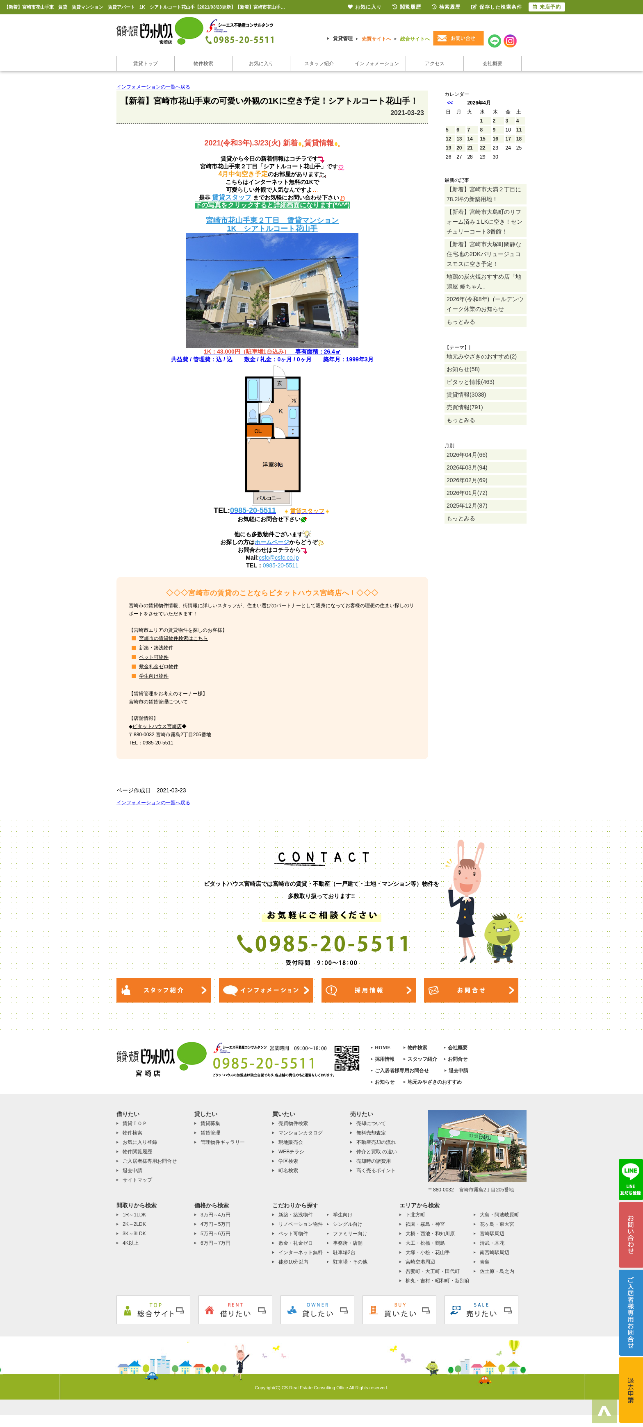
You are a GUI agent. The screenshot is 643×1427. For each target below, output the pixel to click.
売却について (371, 1123)
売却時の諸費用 (373, 1161)
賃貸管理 (343, 38)
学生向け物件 (154, 676)
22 (482, 148)
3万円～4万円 (215, 1215)
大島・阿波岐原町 (499, 1215)
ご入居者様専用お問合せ (402, 1070)
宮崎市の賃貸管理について (158, 702)
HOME (382, 1047)
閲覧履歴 (406, 7)
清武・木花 (492, 1243)
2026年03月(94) (467, 467)
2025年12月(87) (467, 505)
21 (469, 148)
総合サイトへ (415, 39)
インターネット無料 (300, 1252)
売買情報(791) (465, 407)
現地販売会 (290, 1142)
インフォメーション (377, 63)
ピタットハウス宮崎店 (157, 726)
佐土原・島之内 (497, 1271)
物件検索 (203, 63)
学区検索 (288, 1161)
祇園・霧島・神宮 (425, 1224)
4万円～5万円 (215, 1224)
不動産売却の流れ (376, 1142)
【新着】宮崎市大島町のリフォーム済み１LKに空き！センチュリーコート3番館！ (484, 222)
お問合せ (457, 1059)
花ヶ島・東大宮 (497, 1224)
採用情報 (384, 1059)
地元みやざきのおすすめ (435, 1082)
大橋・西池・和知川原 (430, 1233)
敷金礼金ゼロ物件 (158, 666)
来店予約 (547, 7)
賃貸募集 (210, 1123)
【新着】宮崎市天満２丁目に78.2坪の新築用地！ (484, 194)
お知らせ (384, 1082)
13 (459, 139)
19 (448, 148)
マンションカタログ (300, 1133)
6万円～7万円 (215, 1243)
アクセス (435, 63)
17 (508, 139)
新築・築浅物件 (156, 648)
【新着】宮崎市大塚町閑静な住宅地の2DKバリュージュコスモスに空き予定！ (484, 254)
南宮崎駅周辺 (494, 1252)
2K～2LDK (134, 1224)
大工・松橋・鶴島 (425, 1243)
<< (450, 103)
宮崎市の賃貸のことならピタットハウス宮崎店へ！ (272, 593)
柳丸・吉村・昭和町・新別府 (438, 1281)
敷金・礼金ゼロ (295, 1243)
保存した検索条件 (496, 7)
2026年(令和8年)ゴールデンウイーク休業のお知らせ (485, 304)
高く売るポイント (376, 1170)
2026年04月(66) (467, 454)
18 (519, 139)
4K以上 (131, 1243)
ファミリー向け (350, 1233)
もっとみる (461, 321)
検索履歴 (446, 7)
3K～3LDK (134, 1233)
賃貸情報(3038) (466, 394)
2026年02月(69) (467, 480)
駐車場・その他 (350, 1262)
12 (448, 139)
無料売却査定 (371, 1133)
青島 (485, 1262)
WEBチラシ (291, 1152)
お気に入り (261, 63)
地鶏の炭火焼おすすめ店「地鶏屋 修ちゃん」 (484, 281)
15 (482, 139)
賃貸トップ (145, 63)
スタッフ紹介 (319, 63)
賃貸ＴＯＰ (135, 1123)
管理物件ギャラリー (223, 1142)
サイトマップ (137, 1180)
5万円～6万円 (215, 1233)
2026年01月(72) (467, 493)
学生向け (343, 1215)
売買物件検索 (293, 1123)
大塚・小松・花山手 (428, 1252)
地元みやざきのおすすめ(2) (482, 356)
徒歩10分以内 (293, 1262)
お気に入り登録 (140, 1142)
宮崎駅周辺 (492, 1233)
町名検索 (288, 1170)
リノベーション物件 (300, 1224)
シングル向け (348, 1224)
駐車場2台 (344, 1252)
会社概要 (492, 63)
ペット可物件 (154, 657)
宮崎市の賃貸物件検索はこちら (173, 638)
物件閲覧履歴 (137, 1152)
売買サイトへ (376, 39)
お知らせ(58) (463, 369)
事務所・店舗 (348, 1243)
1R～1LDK (134, 1215)
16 (495, 139)
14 (469, 139)
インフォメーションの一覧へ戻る (153, 87)
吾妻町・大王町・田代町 (433, 1271)
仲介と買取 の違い (376, 1152)
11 (519, 130)
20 (459, 148)
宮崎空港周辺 (420, 1262)
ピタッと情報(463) (471, 382)
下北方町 (415, 1215)
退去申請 (458, 1070)
